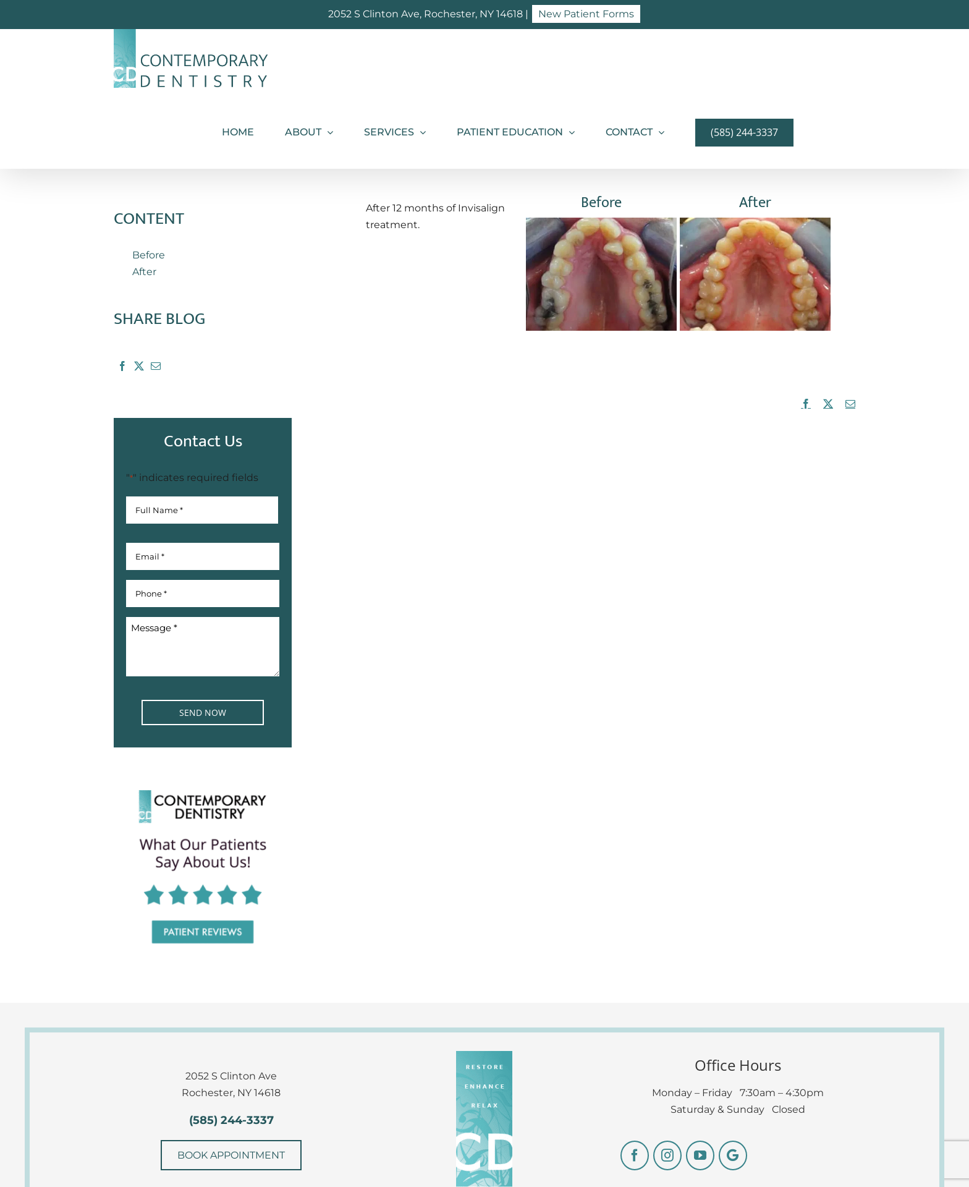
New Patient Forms (586, 14)
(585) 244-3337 (231, 1120)
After (144, 272)
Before (148, 255)
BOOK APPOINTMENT (231, 1155)
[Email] (155, 369)
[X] (138, 369)
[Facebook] (122, 369)
